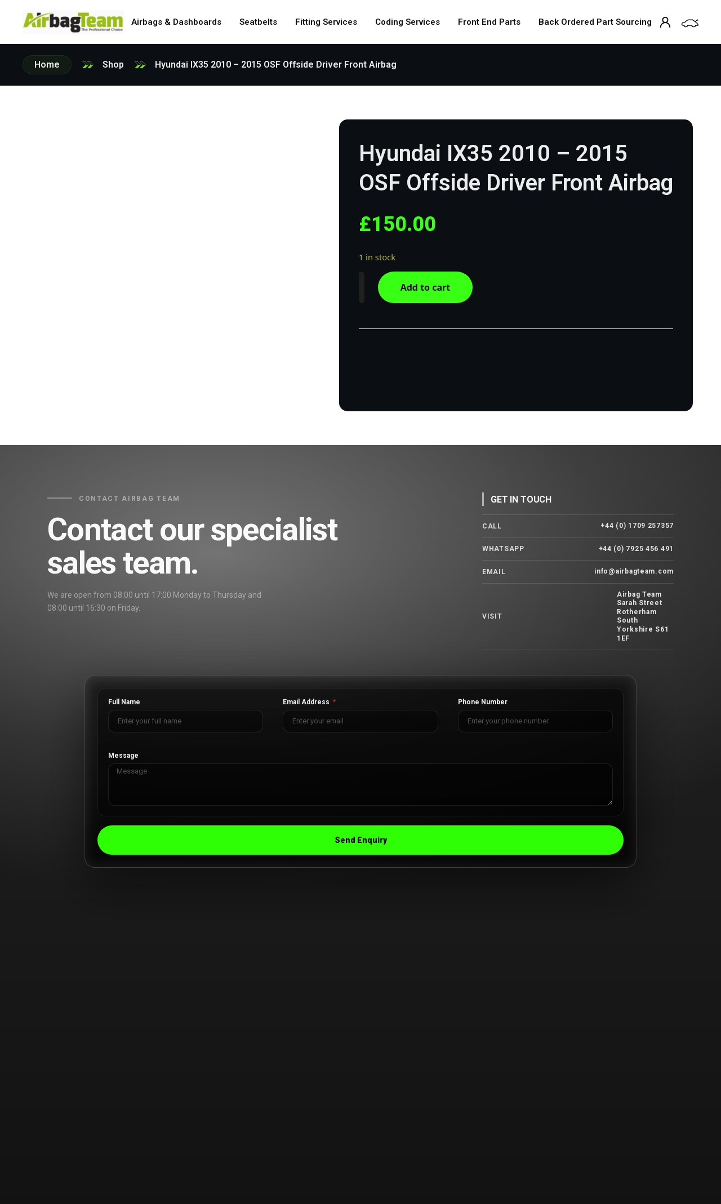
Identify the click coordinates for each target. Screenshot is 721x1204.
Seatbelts (258, 22)
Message (123, 755)
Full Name (124, 702)
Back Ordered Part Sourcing (595, 22)
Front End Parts (489, 22)
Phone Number (483, 702)
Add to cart (425, 287)
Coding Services (407, 22)
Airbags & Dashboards (176, 22)
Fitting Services (326, 22)
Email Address (307, 702)
